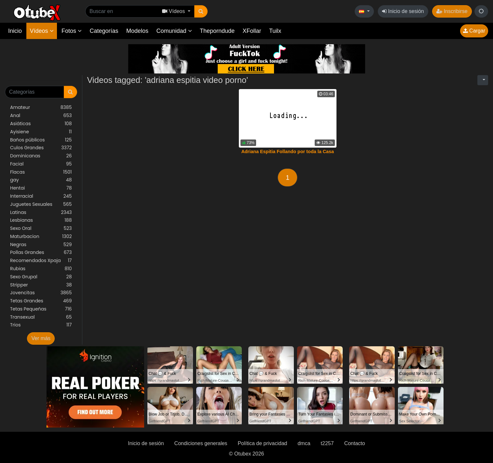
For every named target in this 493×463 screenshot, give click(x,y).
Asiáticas (41, 123)
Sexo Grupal (41, 276)
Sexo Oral (41, 228)
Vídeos (41, 31)
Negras (41, 244)
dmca (303, 443)
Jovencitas (41, 292)
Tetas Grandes (41, 301)
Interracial (41, 196)
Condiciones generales (200, 443)
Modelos (137, 31)
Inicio (15, 31)
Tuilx (275, 31)
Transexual (41, 317)
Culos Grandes (41, 147)
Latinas (41, 212)
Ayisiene (41, 131)
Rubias (41, 268)
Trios (41, 325)
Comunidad (174, 31)
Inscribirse (451, 11)
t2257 (327, 443)
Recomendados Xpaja (41, 260)
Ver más (40, 338)
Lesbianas (41, 220)
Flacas (41, 172)
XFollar (252, 31)
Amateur (41, 107)
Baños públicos (41, 140)
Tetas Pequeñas (41, 309)
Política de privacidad (262, 443)
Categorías (103, 31)
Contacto (354, 443)
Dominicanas (41, 155)
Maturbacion (41, 236)
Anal (41, 115)
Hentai (41, 188)
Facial (41, 164)
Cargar (474, 30)
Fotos (72, 31)
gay (41, 180)
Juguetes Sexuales (41, 204)
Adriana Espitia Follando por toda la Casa (287, 151)
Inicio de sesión (403, 11)
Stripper (41, 285)
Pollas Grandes (41, 252)
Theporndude (217, 31)
